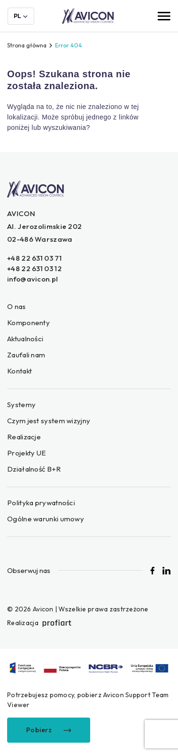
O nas (16, 306)
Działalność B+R (34, 468)
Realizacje (24, 436)
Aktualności (25, 338)
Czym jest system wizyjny (48, 420)
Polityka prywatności (41, 502)
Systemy (21, 404)
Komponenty (28, 322)
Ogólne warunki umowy (45, 518)
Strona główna (27, 45)
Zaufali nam (26, 354)
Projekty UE (26, 452)
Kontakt (19, 370)
